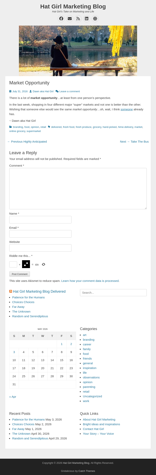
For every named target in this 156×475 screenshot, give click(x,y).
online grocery (17, 131)
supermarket (34, 131)
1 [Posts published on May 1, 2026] (61, 344)
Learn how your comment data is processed (90, 280)
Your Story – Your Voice (98, 433)
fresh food (68, 126)
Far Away (18, 306)
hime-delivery (125, 126)
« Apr (12, 396)
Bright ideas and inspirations (101, 424)
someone (127, 109)
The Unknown (21, 311)
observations (91, 377)
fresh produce (84, 126)
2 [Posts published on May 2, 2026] (71, 344)
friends (87, 358)
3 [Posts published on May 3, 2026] (14, 352)
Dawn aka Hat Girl (43, 91)
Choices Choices (23, 302)
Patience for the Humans (28, 297)
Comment (16, 165)
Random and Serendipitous (30, 316)
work (86, 401)
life (85, 372)
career (87, 344)
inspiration (89, 368)
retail (43, 126)
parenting (89, 386)
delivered (56, 126)
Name (14, 213)
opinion (35, 126)
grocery (97, 126)
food (26, 126)
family (87, 349)
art (84, 335)
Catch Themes (86, 470)
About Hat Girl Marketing (99, 419)
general (88, 363)
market (138, 126)
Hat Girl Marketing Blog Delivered (39, 291)
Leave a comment (69, 91)
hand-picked (110, 126)
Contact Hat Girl (93, 429)
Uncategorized (92, 396)
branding (18, 126)
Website (14, 241)
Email (14, 227)
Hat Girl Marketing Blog (73, 6)
